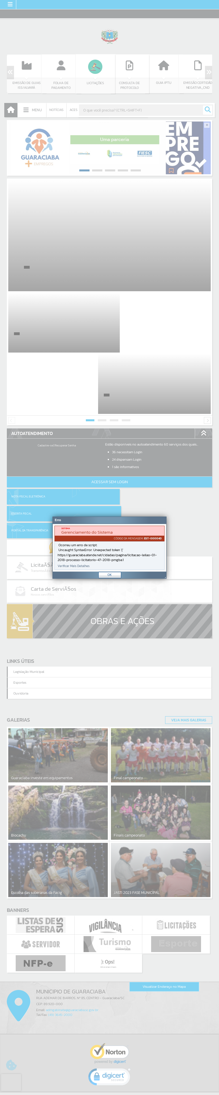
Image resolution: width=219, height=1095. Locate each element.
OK (110, 574)
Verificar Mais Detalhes (74, 566)
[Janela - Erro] (109, 548)
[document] (109, 548)
